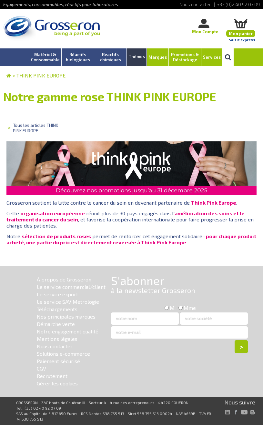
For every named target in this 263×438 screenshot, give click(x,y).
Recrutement (52, 376)
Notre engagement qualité (67, 331)
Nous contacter (55, 346)
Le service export (57, 294)
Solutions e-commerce (63, 354)
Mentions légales (57, 339)
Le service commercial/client (71, 287)
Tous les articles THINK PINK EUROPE (35, 127)
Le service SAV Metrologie (68, 302)
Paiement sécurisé (58, 361)
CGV (41, 368)
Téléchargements (57, 309)
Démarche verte (56, 324)
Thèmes (137, 56)
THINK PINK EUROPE (41, 75)
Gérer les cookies (57, 383)
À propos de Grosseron (64, 279)
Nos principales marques (66, 316)
